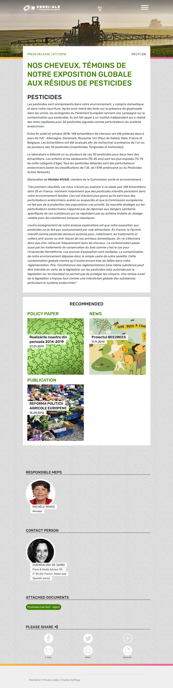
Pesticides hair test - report (44, 607)
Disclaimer (35, 680)
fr (133, 54)
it (138, 54)
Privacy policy (51, 680)
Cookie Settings (71, 680)
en (144, 54)
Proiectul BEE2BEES (109, 337)
